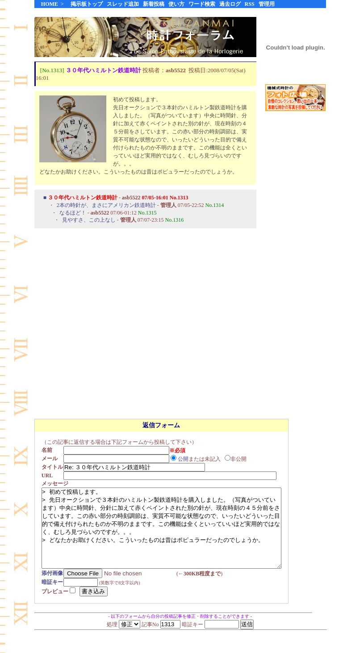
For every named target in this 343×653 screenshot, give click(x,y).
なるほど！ (72, 213)
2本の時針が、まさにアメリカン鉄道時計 (106, 206)
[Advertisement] (295, 258)
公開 (185, 459)
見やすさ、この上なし (89, 220)
